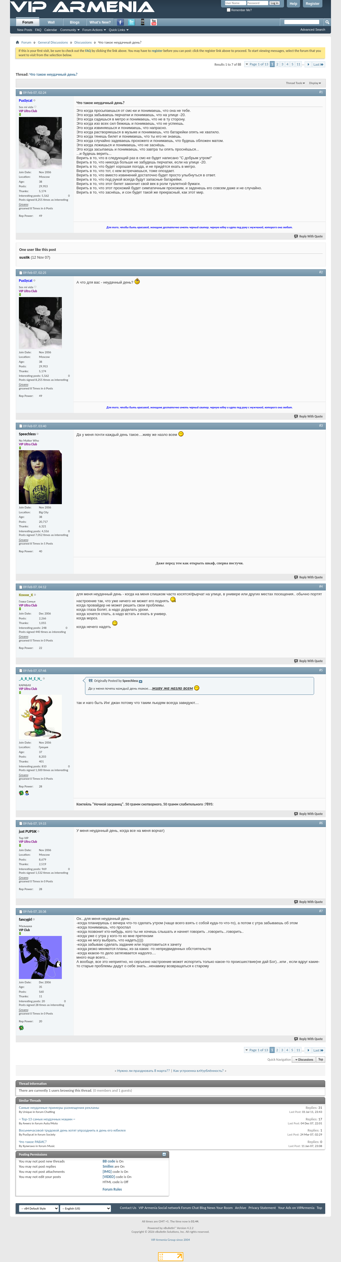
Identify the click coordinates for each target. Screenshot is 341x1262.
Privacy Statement (262, 1208)
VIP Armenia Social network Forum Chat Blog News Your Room (186, 1208)
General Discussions (53, 42)
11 (298, 64)
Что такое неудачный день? (53, 74)
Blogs (74, 22)
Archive (240, 1208)
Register (313, 4)
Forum (27, 22)
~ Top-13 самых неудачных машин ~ (47, 1119)
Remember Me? (239, 10)
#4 (321, 586)
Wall (51, 22)
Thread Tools (294, 83)
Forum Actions (92, 30)
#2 (321, 272)
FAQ (38, 30)
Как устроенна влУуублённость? (198, 1070)
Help (293, 4)
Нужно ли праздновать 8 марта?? (143, 1070)
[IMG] (107, 1171)
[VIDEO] (109, 1177)
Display (313, 83)
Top (320, 1060)
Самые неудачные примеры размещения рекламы (59, 1107)
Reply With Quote (309, 236)
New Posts (24, 30)
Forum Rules (112, 1189)
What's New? (100, 22)
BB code (109, 1161)
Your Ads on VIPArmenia (296, 1208)
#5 (321, 670)
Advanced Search (312, 29)
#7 (321, 911)
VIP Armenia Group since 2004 (170, 1240)
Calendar (50, 30)
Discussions (83, 42)
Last (319, 64)
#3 (321, 426)
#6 (321, 823)
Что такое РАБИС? (33, 1142)
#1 (321, 92)
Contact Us (128, 1208)
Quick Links (117, 30)
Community (68, 30)
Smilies (108, 1166)
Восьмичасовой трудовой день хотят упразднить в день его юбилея (72, 1130)
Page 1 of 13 (259, 64)
